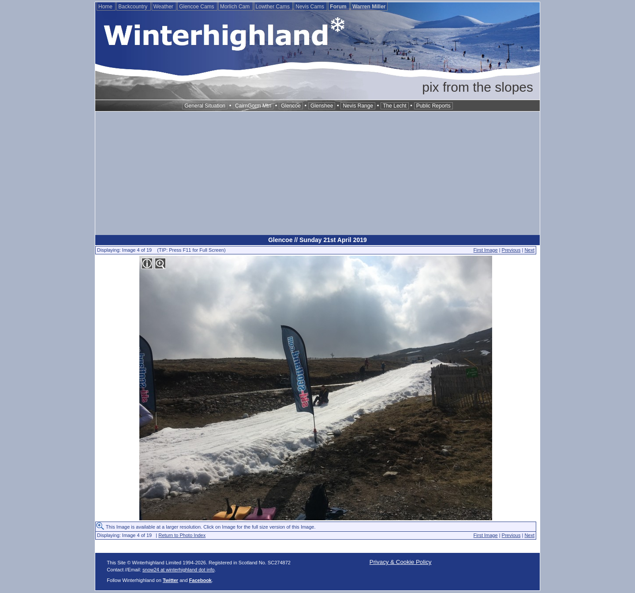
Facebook (200, 580)
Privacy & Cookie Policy (401, 562)
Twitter (170, 580)
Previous (511, 250)
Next (529, 250)
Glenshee (321, 106)
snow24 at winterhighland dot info (178, 569)
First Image (486, 250)
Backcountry (133, 7)
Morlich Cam (235, 7)
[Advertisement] (317, 173)
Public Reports (433, 106)
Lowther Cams (273, 7)
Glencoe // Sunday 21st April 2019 (317, 239)
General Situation (204, 106)
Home (106, 7)
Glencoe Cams (197, 7)
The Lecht (394, 106)
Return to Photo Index (181, 535)
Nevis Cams (310, 7)
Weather (164, 7)
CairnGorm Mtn (253, 106)
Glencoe (291, 106)
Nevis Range (358, 106)
